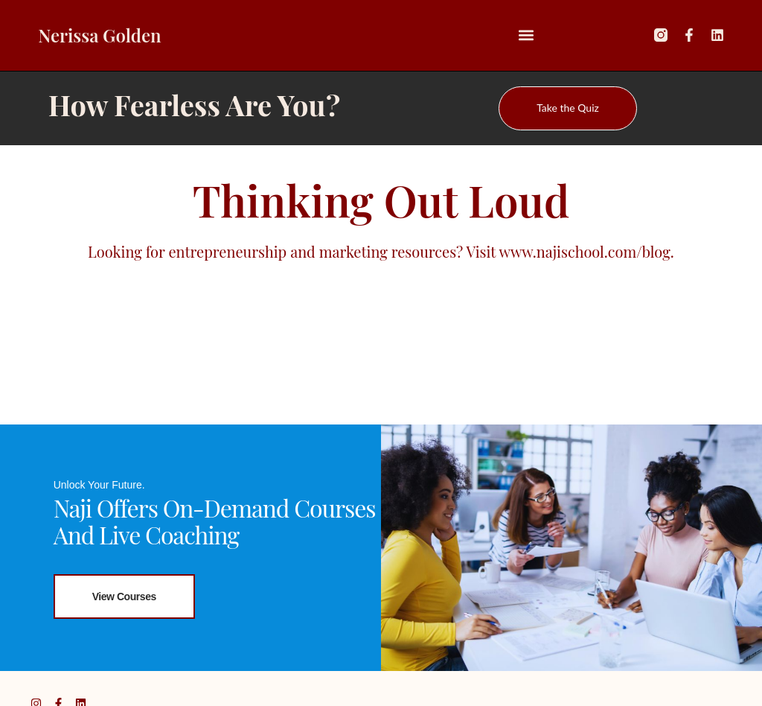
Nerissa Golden (99, 35)
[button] (525, 35)
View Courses (124, 596)
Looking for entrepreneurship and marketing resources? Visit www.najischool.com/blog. (381, 251)
